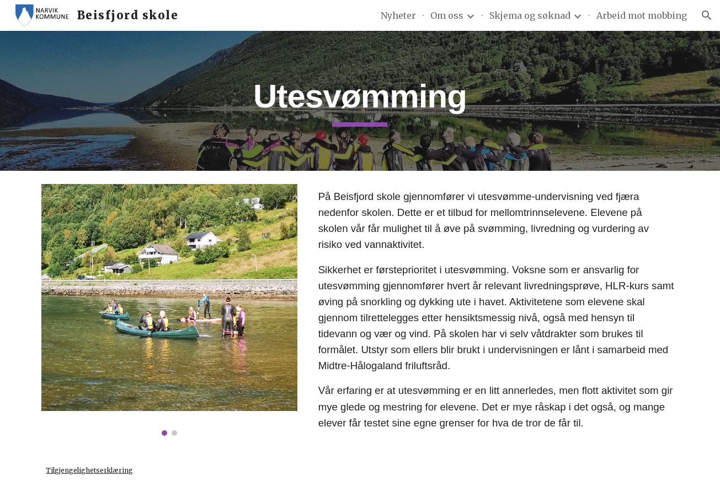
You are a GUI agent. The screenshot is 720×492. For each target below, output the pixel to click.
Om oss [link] (446, 15)
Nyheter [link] (398, 15)
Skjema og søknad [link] (529, 15)
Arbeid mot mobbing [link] (641, 15)
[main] (360, 101)
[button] (707, 15)
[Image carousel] (169, 310)
